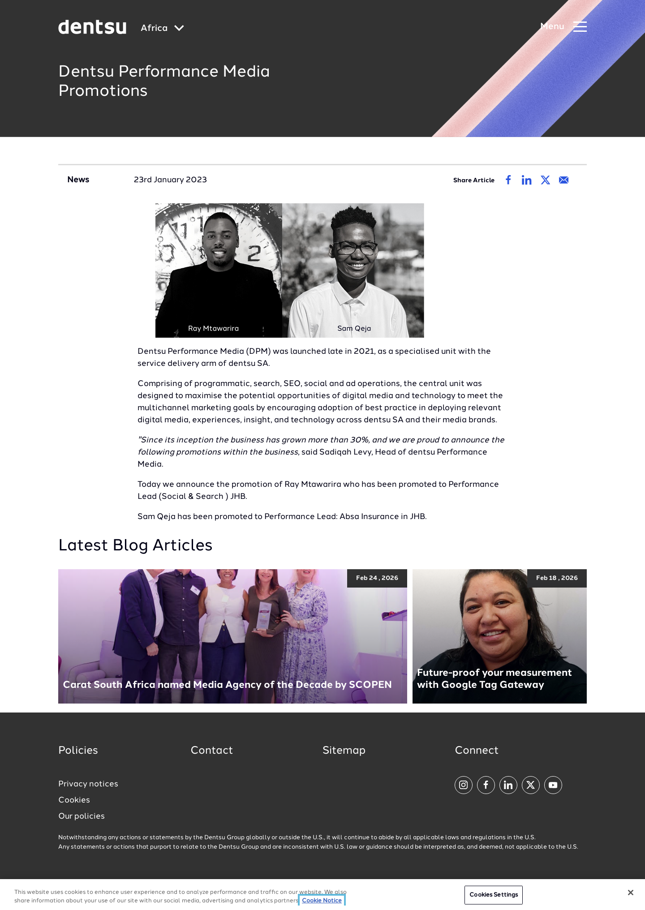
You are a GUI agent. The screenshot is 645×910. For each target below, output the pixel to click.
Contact (211, 751)
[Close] (631, 893)
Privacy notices (88, 784)
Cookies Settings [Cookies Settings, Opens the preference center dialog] (493, 895)
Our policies (81, 816)
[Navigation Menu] (563, 27)
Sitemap (344, 751)
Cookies (74, 800)
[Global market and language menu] (162, 29)
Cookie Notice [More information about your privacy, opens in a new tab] (322, 901)
